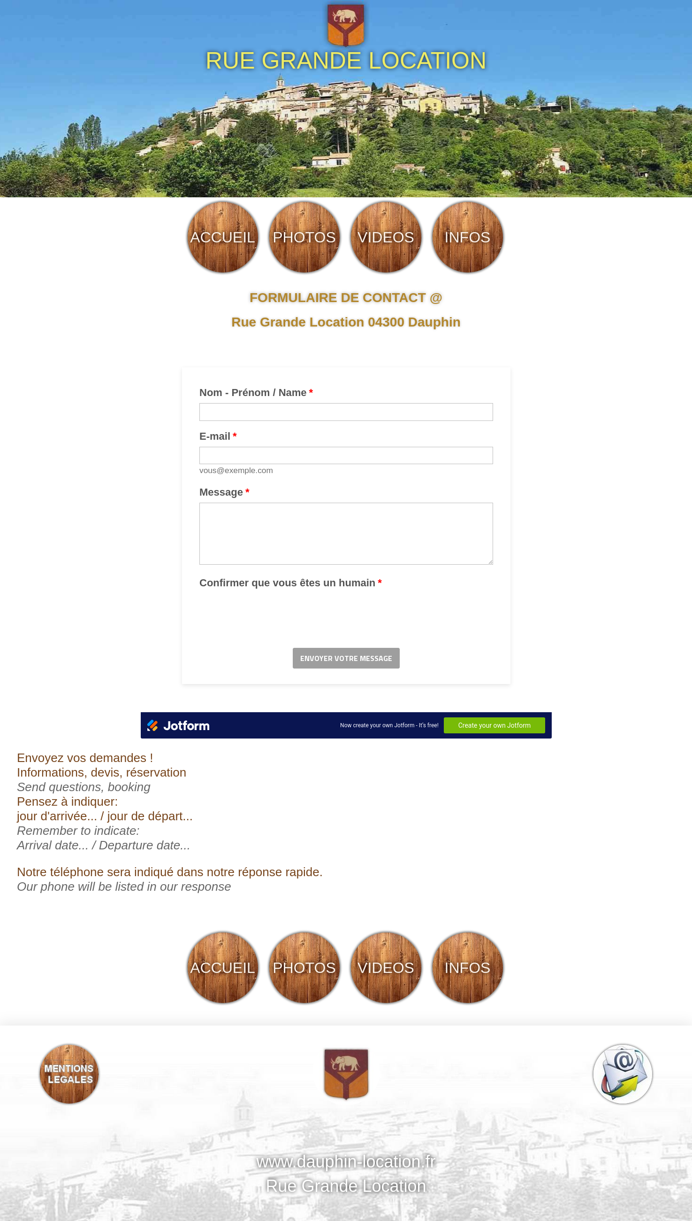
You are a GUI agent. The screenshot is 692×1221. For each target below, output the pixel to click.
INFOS (468, 237)
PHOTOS (304, 237)
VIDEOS (385, 237)
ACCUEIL (222, 237)
